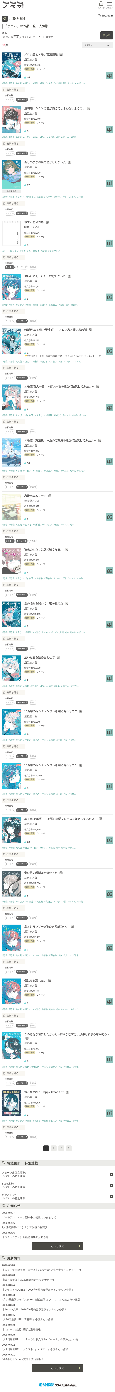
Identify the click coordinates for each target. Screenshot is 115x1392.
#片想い (27, 137)
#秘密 (56, 524)
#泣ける (44, 83)
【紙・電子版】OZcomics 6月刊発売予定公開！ (29, 1279)
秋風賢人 (29, 500)
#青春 (5, 83)
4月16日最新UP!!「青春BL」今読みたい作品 (27, 1319)
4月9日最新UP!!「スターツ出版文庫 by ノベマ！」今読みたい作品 (40, 1339)
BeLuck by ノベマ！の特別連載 (13, 1185)
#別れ (35, 137)
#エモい (72, 83)
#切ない (27, 83)
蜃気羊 (28, 59)
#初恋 (19, 470)
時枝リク (29, 227)
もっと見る (58, 1246)
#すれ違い (31, 197)
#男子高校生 (33, 251)
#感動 (35, 83)
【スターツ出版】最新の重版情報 (21, 1329)
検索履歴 (105, 16)
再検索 (106, 35)
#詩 (65, 83)
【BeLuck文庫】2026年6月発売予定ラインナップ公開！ (34, 1309)
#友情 (44, 251)
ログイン (101, 8)
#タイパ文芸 (55, 83)
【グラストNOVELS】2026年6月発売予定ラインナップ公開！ (38, 1289)
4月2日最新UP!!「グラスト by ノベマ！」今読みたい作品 (35, 1349)
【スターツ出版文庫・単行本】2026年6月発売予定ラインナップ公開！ (43, 1269)
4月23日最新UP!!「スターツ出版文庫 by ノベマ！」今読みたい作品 (41, 1299)
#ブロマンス (54, 251)
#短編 (45, 1121)
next (69, 1148)
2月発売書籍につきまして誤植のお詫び (24, 1227)
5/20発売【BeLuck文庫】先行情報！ (23, 1359)
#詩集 (73, 137)
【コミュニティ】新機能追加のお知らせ (25, 1237)
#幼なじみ (47, 524)
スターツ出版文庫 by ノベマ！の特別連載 (14, 1174)
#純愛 (19, 83)
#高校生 (48, 197)
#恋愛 (12, 83)
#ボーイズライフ (10, 251)
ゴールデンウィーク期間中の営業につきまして (29, 1217)
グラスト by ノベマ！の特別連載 (13, 1196)
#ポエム (81, 83)
